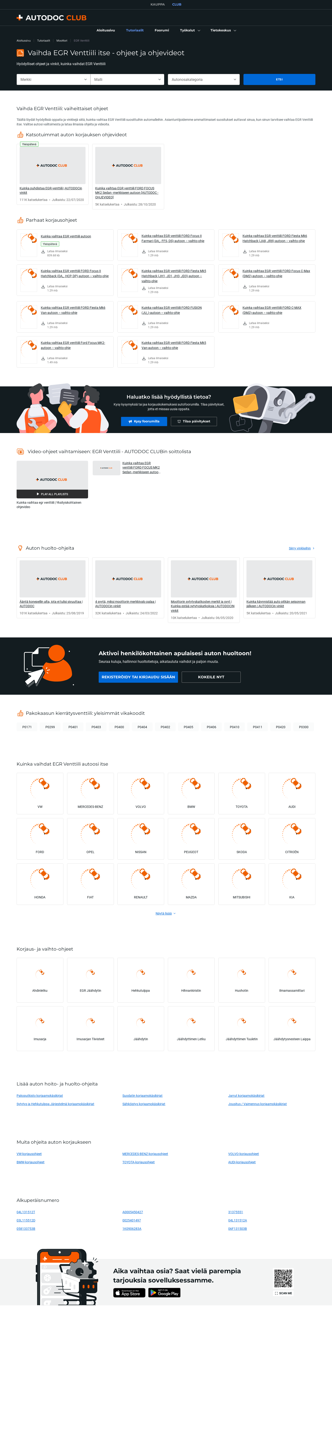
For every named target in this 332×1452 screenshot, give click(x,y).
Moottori (61, 40)
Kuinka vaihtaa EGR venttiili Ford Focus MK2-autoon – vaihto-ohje (73, 345)
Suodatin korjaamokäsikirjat (142, 1095)
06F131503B (237, 1228)
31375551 (235, 1212)
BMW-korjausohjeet (30, 1162)
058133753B (26, 1228)
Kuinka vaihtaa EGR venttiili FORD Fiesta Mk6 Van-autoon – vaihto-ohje (73, 310)
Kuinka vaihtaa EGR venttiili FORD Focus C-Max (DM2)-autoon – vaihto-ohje (276, 273)
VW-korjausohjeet (29, 1154)
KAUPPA (158, 4)
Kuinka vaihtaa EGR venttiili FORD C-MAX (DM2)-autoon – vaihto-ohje (272, 310)
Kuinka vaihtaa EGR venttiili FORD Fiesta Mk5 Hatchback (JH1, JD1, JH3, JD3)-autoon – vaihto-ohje (174, 276)
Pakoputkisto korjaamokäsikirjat (40, 1095)
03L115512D (26, 1220)
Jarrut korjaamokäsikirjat (246, 1095)
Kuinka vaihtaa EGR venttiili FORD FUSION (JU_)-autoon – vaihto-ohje (172, 310)
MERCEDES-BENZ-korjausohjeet (145, 1154)
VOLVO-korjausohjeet (243, 1154)
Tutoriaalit (43, 40)
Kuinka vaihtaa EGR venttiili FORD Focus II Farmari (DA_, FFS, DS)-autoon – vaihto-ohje (173, 238)
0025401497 (131, 1220)
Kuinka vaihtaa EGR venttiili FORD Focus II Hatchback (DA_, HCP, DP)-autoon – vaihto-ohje (75, 273)
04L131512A (237, 1220)
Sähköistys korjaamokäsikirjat (143, 1104)
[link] (106, 30)
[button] (189, 30)
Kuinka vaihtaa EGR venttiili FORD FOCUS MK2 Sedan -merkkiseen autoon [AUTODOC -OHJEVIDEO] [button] (141, 467)
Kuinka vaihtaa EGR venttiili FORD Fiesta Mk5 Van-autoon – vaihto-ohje (174, 345)
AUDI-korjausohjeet (242, 1162)
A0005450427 (132, 1212)
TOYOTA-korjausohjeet (138, 1162)
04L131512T (26, 1212)
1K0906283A (131, 1228)
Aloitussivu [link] (24, 40)
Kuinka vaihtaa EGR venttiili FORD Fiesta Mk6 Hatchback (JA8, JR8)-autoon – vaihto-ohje (275, 238)
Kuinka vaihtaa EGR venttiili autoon (66, 236)
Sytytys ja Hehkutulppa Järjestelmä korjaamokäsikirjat (55, 1104)
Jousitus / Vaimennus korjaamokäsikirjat (257, 1104)
